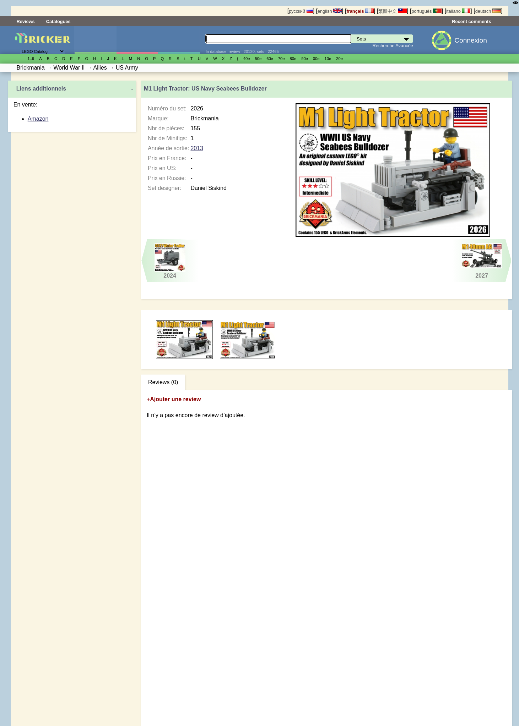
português (426, 11)
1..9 (31, 58)
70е (281, 58)
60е (269, 58)
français (360, 11)
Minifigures (137, 40)
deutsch (488, 11)
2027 (482, 261)
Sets (95, 40)
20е (339, 58)
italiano (458, 11)
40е (246, 58)
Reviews (26, 21)
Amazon (38, 119)
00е (316, 58)
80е (293, 58)
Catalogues (58, 21)
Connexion (470, 40)
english (330, 11)
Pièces (179, 40)
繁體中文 (392, 11)
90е (304, 58)
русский (301, 11)
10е (328, 58)
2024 (169, 261)
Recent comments (471, 21)
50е (258, 58)
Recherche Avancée (393, 45)
